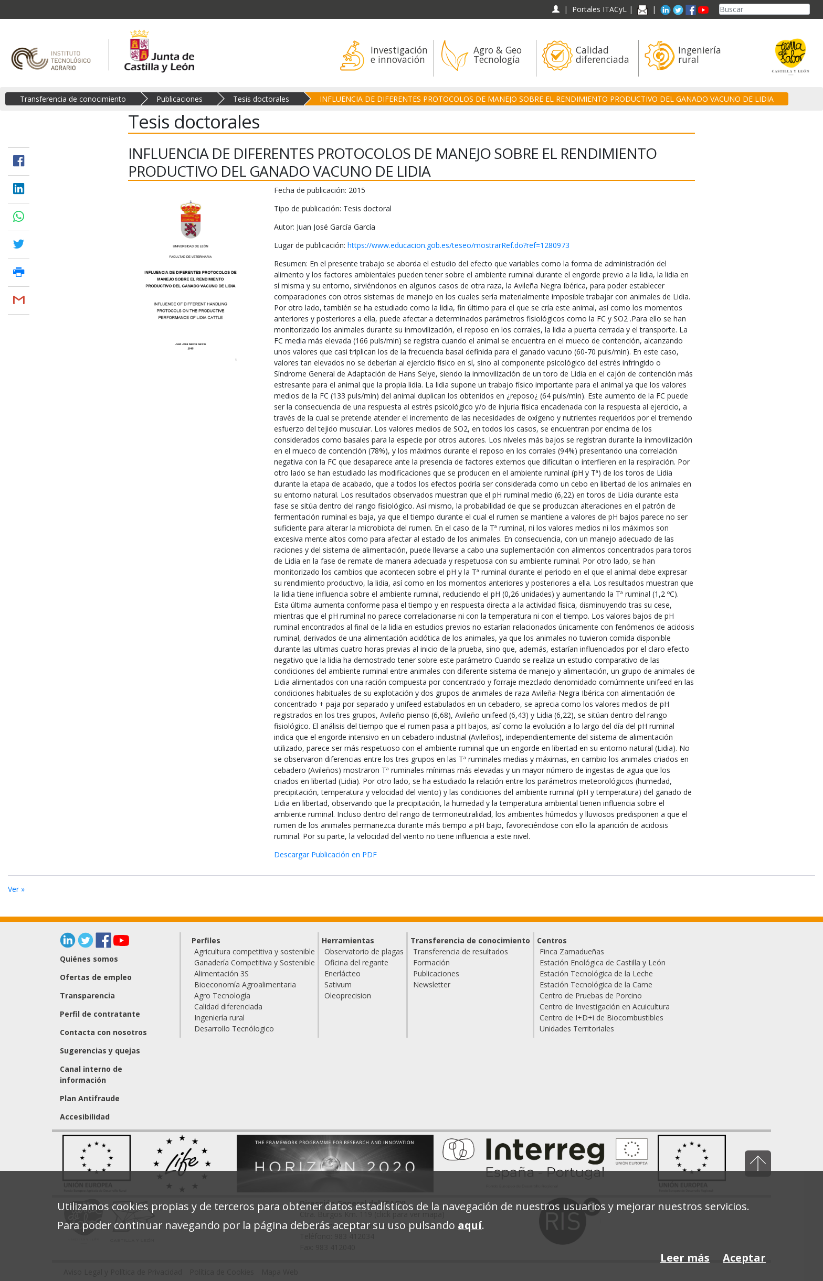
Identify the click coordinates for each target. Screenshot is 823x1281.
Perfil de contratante (100, 1014)
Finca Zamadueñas (572, 951)
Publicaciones (179, 99)
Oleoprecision (347, 995)
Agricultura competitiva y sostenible (254, 951)
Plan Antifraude (90, 1098)
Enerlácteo (342, 973)
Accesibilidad (85, 1117)
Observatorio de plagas (364, 951)
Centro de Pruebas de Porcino (591, 995)
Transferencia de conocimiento (73, 99)
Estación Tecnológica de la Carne (596, 984)
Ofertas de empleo (96, 977)
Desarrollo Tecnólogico (234, 1029)
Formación (431, 962)
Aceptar (744, 1258)
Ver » (16, 889)
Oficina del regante (356, 962)
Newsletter (431, 984)
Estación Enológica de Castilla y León (603, 962)
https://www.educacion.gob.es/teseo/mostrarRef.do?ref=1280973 (458, 245)
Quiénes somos (89, 959)
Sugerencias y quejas (100, 1051)
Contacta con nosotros (103, 1032)
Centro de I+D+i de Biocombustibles (601, 1017)
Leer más (685, 1258)
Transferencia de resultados (460, 951)
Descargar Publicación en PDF (325, 854)
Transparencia (87, 995)
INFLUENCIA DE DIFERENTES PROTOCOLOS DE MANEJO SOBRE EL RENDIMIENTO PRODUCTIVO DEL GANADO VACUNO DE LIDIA (547, 99)
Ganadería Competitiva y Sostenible (254, 962)
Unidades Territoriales (577, 1029)
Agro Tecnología (222, 995)
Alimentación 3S (221, 973)
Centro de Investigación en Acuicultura (605, 1006)
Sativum (338, 984)
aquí (470, 1225)
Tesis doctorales (261, 99)
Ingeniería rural (219, 1017)
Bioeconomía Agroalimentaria (245, 984)
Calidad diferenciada (228, 1006)
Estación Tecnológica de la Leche (596, 973)
